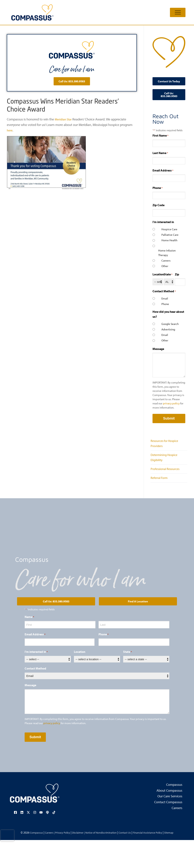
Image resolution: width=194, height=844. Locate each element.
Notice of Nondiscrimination (101, 836)
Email (164, 298)
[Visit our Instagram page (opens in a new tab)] (35, 816)
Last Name (160, 153)
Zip (177, 274)
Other (164, 266)
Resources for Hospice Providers (166, 444)
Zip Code (158, 205)
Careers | (42, 836)
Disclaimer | (75, 836)
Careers (166, 260)
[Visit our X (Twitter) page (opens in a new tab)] (29, 816)
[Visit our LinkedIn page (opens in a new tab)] (23, 816)
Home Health (169, 240)
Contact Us (128, 836)
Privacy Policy (57, 836)
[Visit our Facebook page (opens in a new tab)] (16, 816)
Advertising (168, 329)
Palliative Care (169, 235)
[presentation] (7, 835)
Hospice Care (169, 229)
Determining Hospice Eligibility (166, 459)
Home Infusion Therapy (167, 253)
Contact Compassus (168, 806)
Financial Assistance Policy (153, 836)
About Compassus (169, 794)
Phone (158, 188)
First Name (160, 136)
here (10, 130)
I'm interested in (36, 656)
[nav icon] (177, 12)
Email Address (163, 170)
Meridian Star (64, 119)
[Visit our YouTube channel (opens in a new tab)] (41, 816)
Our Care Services (169, 800)
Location (158, 274)
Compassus (174, 789)
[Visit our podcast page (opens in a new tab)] (47, 816)
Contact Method (35, 673)
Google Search (170, 324)
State (168, 274)
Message (158, 349)
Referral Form (160, 482)
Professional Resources (167, 472)
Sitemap (177, 836)
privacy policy (171, 403)
